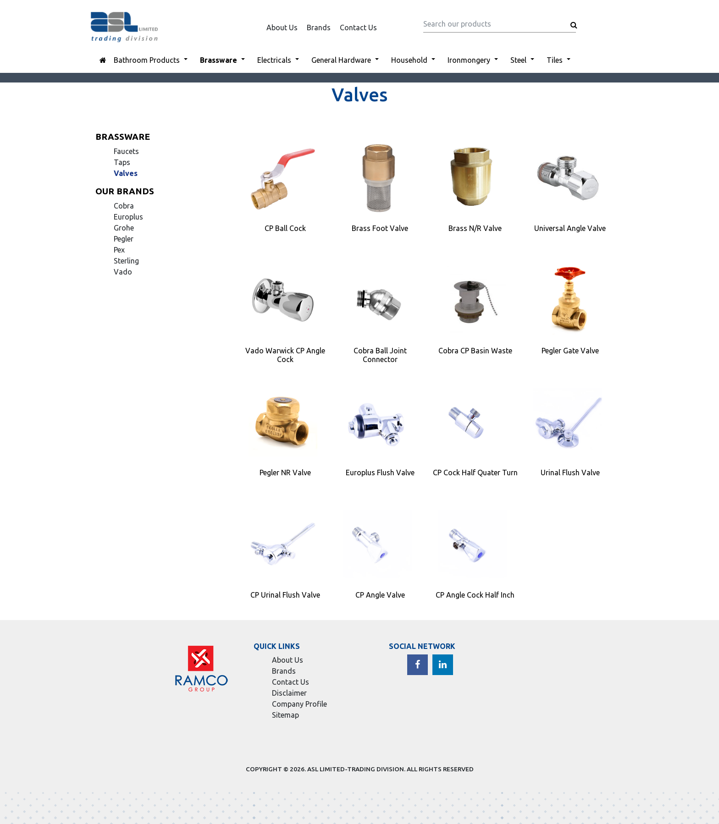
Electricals (274, 60)
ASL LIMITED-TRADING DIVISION (355, 769)
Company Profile (299, 704)
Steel (518, 60)
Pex (119, 250)
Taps (122, 162)
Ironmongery (469, 60)
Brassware (218, 60)
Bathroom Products (147, 60)
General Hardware (341, 60)
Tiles (555, 60)
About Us (282, 27)
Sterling (126, 261)
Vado (123, 272)
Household (409, 60)
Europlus (128, 217)
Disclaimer (289, 693)
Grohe (124, 228)
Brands (319, 27)
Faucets (126, 151)
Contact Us (358, 27)
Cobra (124, 206)
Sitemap (285, 715)
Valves (126, 173)
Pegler (123, 239)
